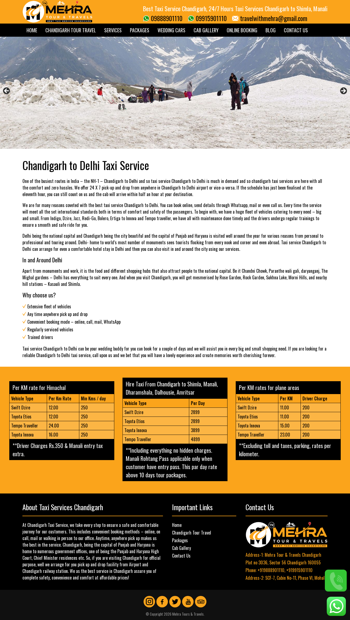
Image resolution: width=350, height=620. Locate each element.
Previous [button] (7, 91)
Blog (271, 30)
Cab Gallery (206, 30)
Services (113, 30)
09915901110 (211, 18)
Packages (139, 30)
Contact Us (296, 30)
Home (32, 30)
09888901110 (166, 18)
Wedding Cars (171, 30)
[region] (175, 93)
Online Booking (242, 30)
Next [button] (343, 91)
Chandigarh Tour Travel (70, 30)
